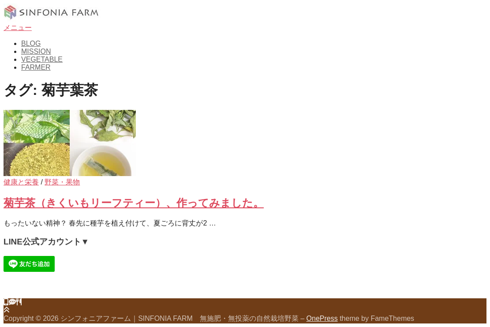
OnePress (322, 318)
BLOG (31, 43)
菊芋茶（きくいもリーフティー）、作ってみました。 (134, 203)
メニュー (18, 27)
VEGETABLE (42, 59)
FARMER (36, 67)
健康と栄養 (21, 182)
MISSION (36, 51)
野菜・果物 (62, 182)
